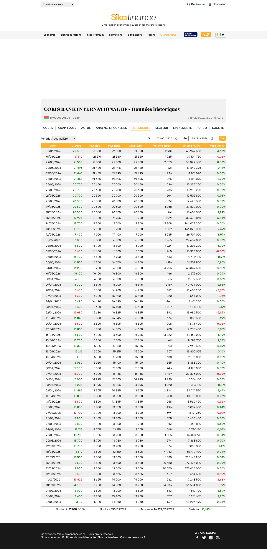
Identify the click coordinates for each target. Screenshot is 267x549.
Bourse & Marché (71, 34)
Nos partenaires (108, 537)
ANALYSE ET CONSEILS (111, 128)
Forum (151, 34)
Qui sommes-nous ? (133, 537)
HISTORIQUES (141, 128)
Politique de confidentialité (79, 537)
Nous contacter (50, 537)
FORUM (202, 128)
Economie (49, 34)
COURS (48, 128)
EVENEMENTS (182, 128)
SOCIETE (218, 128)
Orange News (168, 34)
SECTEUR (161, 128)
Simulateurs (135, 34)
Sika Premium (95, 34)
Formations (115, 34)
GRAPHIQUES (67, 128)
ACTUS (86, 128)
